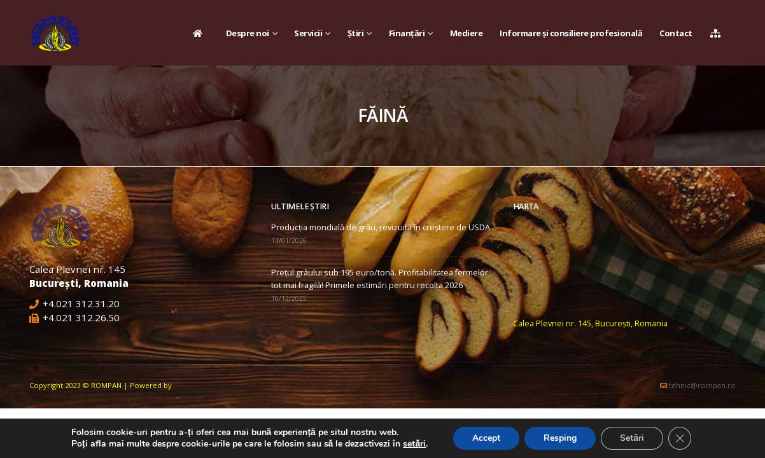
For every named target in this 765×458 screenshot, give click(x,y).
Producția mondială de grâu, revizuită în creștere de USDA (380, 227)
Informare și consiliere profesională (571, 33)
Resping (560, 438)
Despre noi (247, 33)
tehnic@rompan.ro (702, 385)
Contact (675, 33)
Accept (486, 438)
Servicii (308, 33)
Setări (632, 438)
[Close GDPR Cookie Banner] (679, 438)
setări (414, 444)
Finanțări (407, 33)
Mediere (466, 33)
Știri (355, 33)
